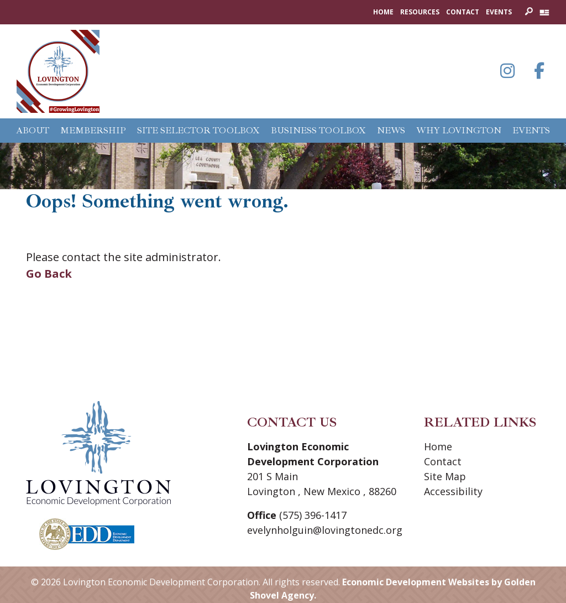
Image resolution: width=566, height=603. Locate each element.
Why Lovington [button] (458, 130)
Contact (462, 12)
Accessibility (453, 491)
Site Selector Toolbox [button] (198, 130)
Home (383, 12)
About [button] (32, 130)
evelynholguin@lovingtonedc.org (324, 530)
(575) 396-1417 (313, 515)
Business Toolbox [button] (318, 130)
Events (499, 12)
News (391, 130)
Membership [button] (93, 130)
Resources (419, 12)
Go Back (49, 273)
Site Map (445, 476)
